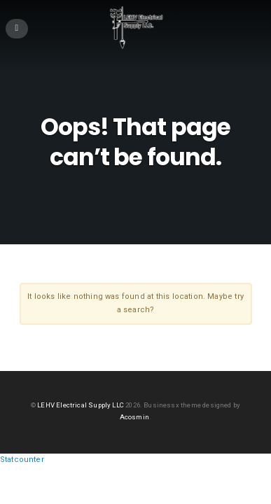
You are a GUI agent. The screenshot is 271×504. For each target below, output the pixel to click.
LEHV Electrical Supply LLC (80, 405)
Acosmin (134, 417)
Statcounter (22, 459)
